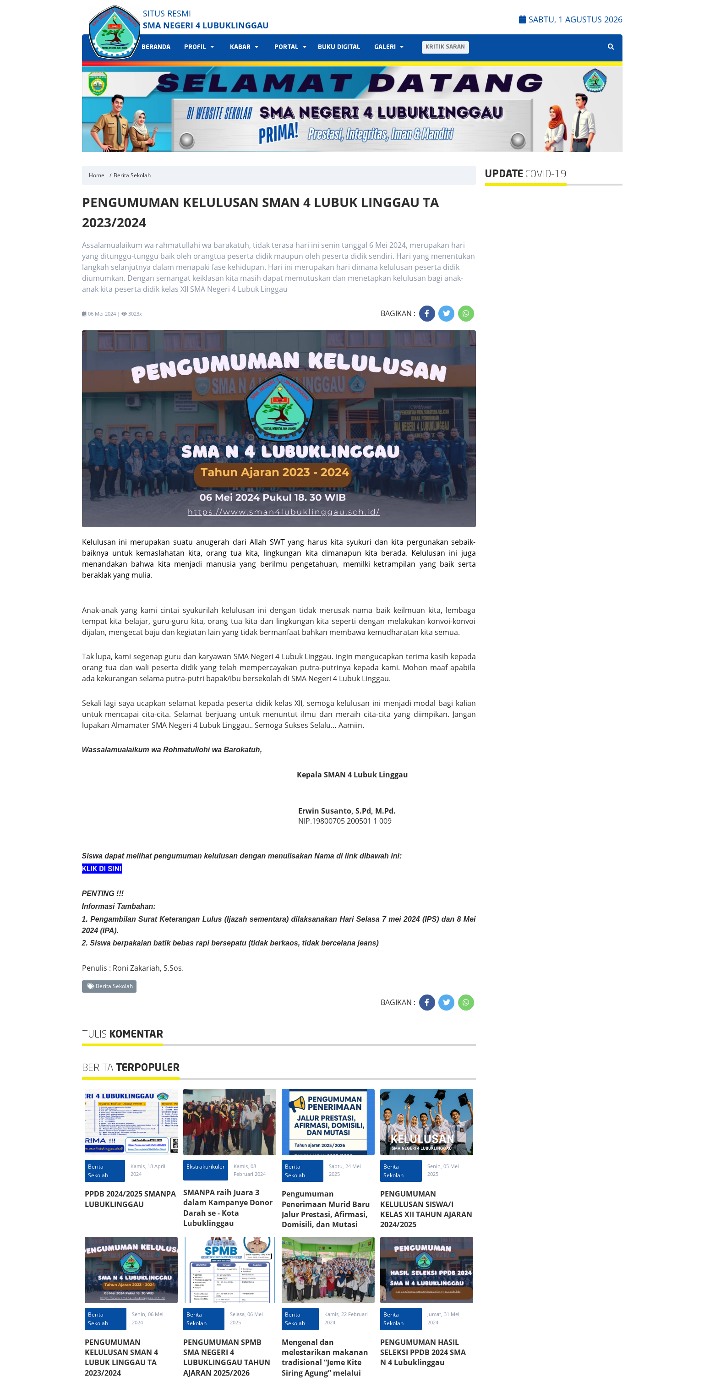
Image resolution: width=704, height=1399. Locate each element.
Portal (289, 47)
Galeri (388, 47)
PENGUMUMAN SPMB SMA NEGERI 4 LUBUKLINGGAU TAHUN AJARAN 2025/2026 (226, 1357)
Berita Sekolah (132, 175)
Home (96, 175)
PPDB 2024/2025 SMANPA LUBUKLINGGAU (130, 1199)
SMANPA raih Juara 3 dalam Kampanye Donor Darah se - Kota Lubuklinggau (228, 1207)
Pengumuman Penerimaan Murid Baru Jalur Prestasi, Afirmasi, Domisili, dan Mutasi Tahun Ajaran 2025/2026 (326, 1214)
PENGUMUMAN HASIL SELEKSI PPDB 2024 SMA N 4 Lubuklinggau (423, 1352)
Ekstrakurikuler (205, 1166)
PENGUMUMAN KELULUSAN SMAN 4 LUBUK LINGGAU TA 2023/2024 (121, 1357)
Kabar (243, 47)
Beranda (156, 47)
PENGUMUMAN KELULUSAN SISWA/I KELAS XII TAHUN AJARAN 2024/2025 (426, 1209)
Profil (198, 47)
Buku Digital (339, 47)
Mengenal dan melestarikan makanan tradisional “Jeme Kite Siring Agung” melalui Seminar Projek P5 (325, 1362)
